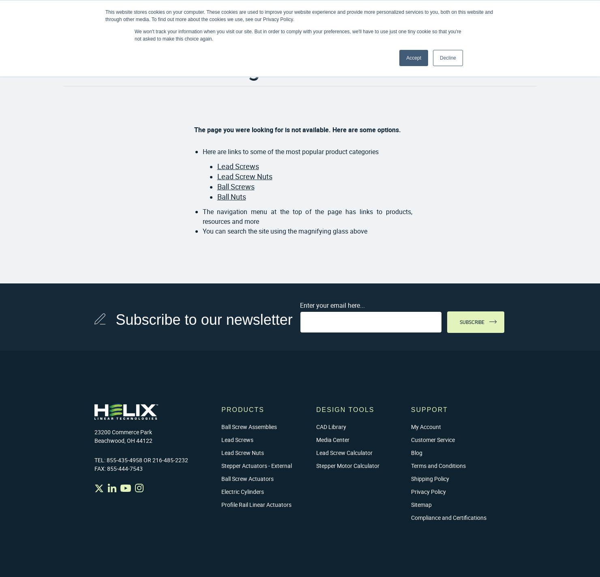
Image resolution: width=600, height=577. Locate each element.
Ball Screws (236, 186)
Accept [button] (413, 58)
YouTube (125, 488)
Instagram (139, 488)
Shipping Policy (430, 479)
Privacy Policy (428, 491)
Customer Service (433, 440)
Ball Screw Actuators (247, 479)
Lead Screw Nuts (244, 176)
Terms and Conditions (438, 466)
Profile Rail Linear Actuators (256, 504)
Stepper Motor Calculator (347, 466)
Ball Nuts (231, 197)
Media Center (332, 440)
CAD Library (331, 427)
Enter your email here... (332, 305)
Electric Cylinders (242, 491)
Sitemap (421, 504)
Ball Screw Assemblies (249, 427)
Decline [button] (448, 58)
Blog (416, 453)
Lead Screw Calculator (344, 453)
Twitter (99, 488)
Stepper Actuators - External (256, 466)
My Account (426, 427)
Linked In (112, 488)
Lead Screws (238, 166)
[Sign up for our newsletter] (371, 322)
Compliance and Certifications (448, 517)
